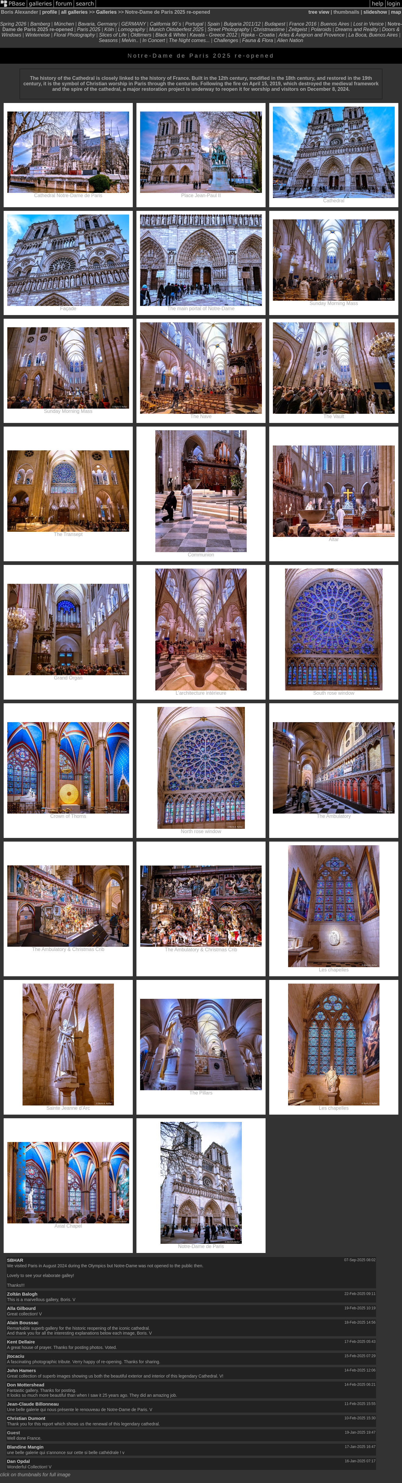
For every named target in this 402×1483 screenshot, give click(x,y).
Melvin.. (130, 40)
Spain (213, 24)
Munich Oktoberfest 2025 (176, 29)
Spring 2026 (13, 24)
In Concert (154, 40)
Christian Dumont (26, 1418)
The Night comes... (189, 40)
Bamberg (40, 24)
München (64, 24)
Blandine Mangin (25, 1446)
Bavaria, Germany (97, 24)
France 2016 (303, 24)
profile (49, 12)
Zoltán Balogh (22, 1294)
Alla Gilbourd (21, 1308)
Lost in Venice (368, 24)
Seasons (108, 40)
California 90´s (165, 24)
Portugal (194, 24)
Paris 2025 (88, 29)
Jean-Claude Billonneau (33, 1404)
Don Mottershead (25, 1384)
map (396, 12)
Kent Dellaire (21, 1341)
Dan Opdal (18, 1461)
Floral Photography (75, 34)
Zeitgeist (298, 29)
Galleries (106, 12)
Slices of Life (113, 34)
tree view (319, 12)
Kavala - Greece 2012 (213, 34)
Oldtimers (141, 34)
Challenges (226, 40)
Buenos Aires (334, 24)
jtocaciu (15, 1356)
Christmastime (269, 29)
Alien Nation (290, 40)
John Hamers (21, 1370)
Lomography (131, 29)
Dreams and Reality (356, 29)
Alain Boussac (22, 1322)
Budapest (275, 24)
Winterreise (37, 34)
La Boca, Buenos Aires (373, 34)
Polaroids (321, 29)
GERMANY (134, 24)
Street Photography (228, 29)
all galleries (74, 12)
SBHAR (15, 1260)
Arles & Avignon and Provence (311, 34)
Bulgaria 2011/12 (242, 24)
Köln (109, 29)
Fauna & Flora (257, 40)
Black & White (170, 34)
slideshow (375, 12)
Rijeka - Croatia (258, 34)
